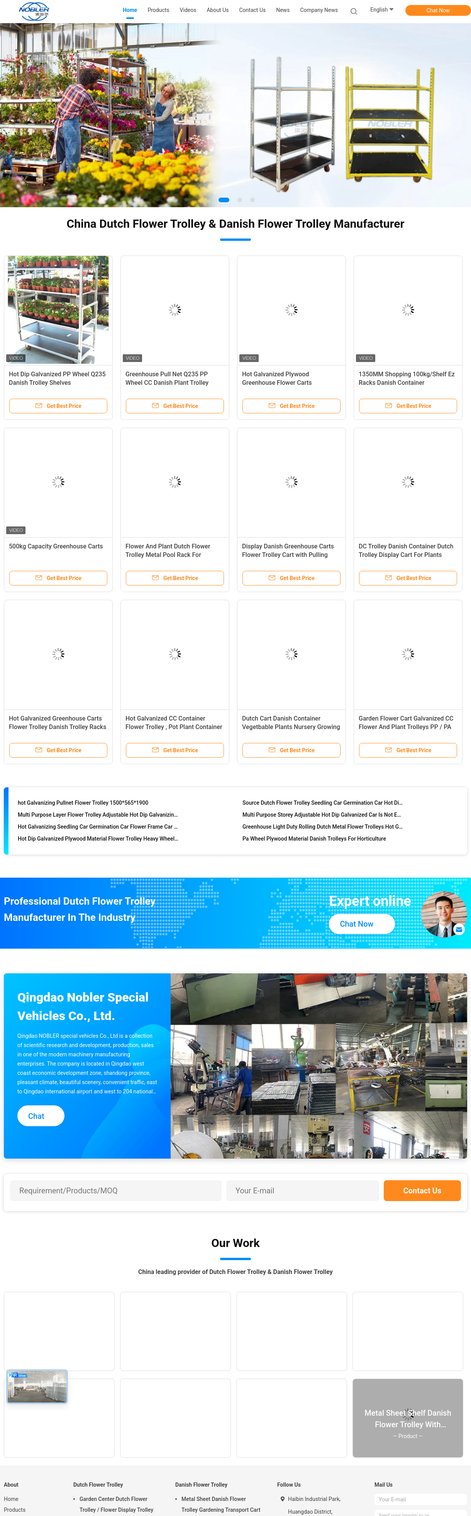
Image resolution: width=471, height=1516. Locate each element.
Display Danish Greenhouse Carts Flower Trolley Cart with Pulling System (288, 555)
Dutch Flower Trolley (98, 1485)
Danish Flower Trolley (201, 1485)
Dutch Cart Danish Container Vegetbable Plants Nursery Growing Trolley (291, 727)
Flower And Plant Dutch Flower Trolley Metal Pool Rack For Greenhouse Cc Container (167, 555)
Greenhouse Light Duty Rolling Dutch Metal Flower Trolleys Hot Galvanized (322, 828)
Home (11, 1499)
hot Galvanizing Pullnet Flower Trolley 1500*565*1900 (83, 804)
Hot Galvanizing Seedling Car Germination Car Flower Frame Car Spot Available (98, 828)
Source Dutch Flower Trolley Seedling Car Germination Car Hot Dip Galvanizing (322, 804)
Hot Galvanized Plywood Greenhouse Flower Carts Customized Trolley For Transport (288, 383)
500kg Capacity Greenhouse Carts (56, 546)
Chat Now (438, 10)
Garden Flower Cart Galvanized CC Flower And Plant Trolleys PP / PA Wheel (406, 727)
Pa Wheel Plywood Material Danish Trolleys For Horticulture (314, 840)
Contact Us (422, 1190)
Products (14, 1510)
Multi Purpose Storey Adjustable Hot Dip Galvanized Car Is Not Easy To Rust (322, 816)
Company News (319, 10)
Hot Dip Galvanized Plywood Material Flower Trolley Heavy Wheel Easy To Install (98, 840)
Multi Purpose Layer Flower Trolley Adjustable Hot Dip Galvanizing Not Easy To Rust (98, 816)
